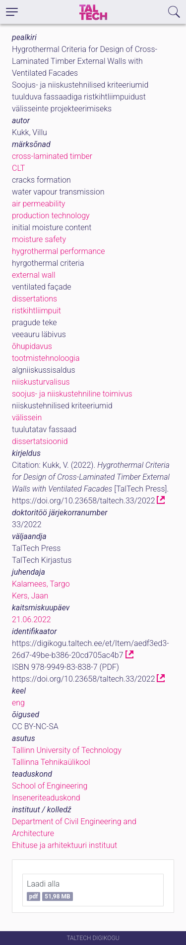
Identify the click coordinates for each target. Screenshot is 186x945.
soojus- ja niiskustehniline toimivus (72, 393)
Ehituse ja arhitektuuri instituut (64, 845)
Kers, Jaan (30, 595)
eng (18, 702)
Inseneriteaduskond (46, 797)
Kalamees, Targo (41, 584)
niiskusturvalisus (41, 382)
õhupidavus (32, 346)
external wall (34, 275)
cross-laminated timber (52, 156)
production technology (51, 215)
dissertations (34, 298)
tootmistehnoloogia (45, 358)
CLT (18, 168)
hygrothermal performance (58, 251)
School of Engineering (49, 786)
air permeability (38, 203)
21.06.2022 (31, 619)
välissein (27, 417)
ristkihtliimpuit (36, 310)
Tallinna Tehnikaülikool (51, 762)
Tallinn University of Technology (67, 750)
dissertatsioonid (40, 441)
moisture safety (39, 239)
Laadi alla (50, 890)
